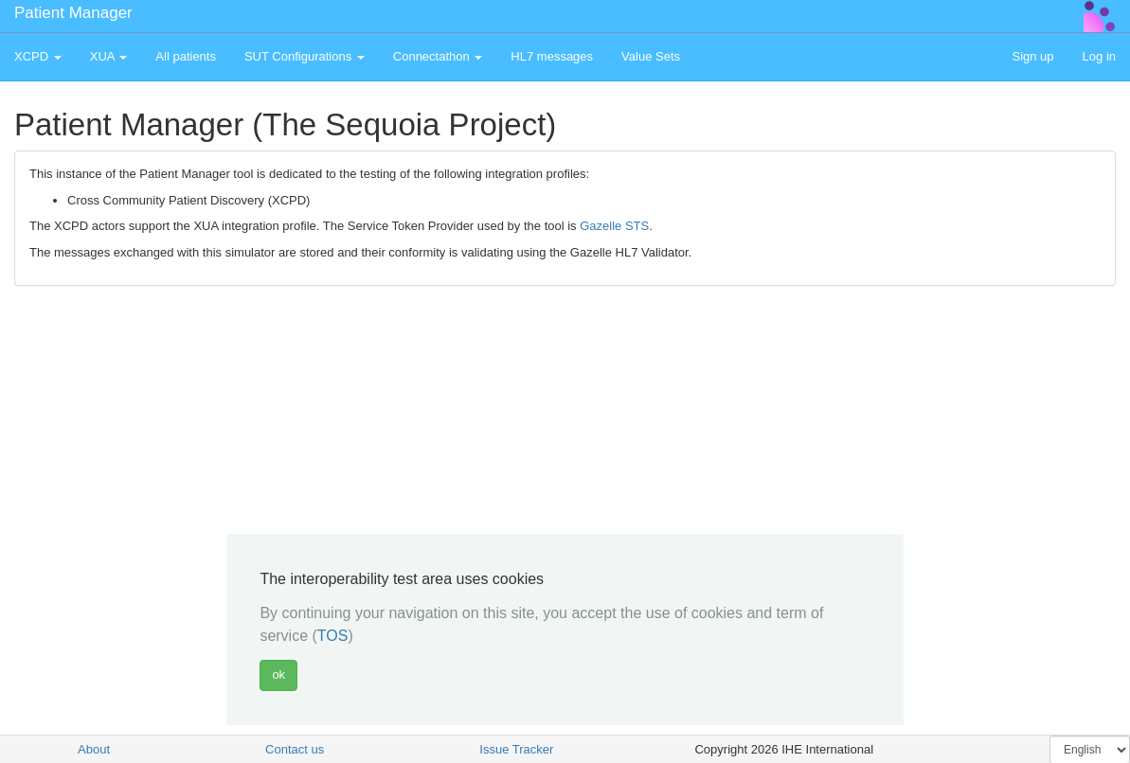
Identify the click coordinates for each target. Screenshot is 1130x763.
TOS (333, 636)
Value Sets (650, 56)
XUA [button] (109, 56)
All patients (185, 56)
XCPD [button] (38, 56)
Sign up (1032, 56)
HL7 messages (552, 56)
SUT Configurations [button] (304, 56)
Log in (1099, 56)
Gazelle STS (614, 226)
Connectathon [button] (438, 56)
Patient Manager (73, 13)
